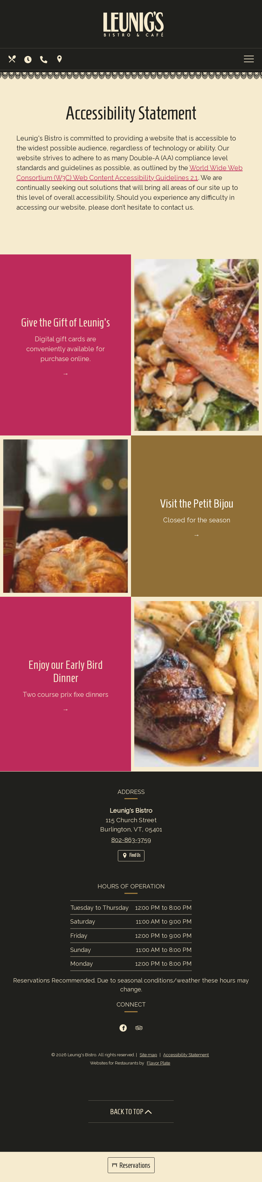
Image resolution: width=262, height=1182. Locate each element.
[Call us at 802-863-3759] (44, 59)
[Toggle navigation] (249, 59)
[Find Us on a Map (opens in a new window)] (60, 59)
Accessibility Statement (186, 1054)
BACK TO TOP (131, 1111)
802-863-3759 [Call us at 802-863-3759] (131, 844)
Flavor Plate (158, 1063)
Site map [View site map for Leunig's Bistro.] (148, 1054)
